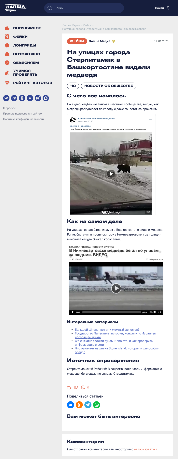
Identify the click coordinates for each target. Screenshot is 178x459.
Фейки (77, 41)
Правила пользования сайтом (22, 113)
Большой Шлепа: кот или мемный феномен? (107, 329)
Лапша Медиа (99, 41)
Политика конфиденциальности (23, 119)
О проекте (9, 108)
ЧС (73, 86)
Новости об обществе (108, 86)
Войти (162, 8)
